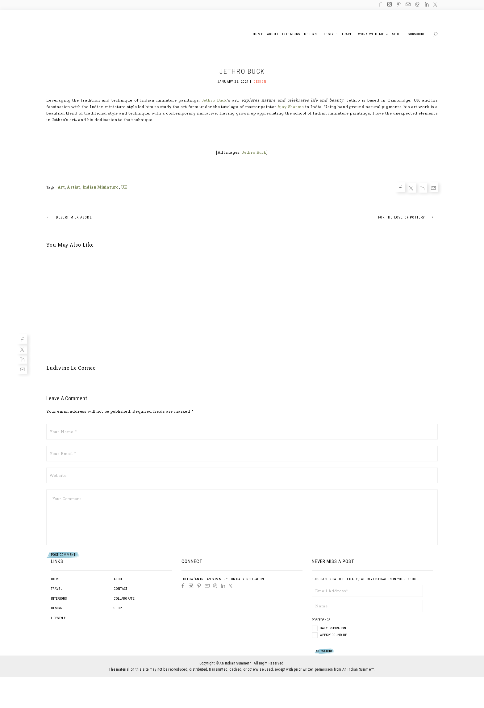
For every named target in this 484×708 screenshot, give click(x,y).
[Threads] (215, 586)
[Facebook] (22, 339)
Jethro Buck (214, 100)
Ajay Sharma (290, 106)
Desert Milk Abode (69, 217)
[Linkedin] (22, 359)
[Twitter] (22, 349)
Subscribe (416, 34)
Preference (321, 620)
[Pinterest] (199, 586)
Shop (118, 608)
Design (259, 82)
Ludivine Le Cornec (71, 367)
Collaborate (124, 599)
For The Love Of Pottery (408, 217)
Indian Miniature (100, 187)
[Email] (22, 369)
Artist (73, 187)
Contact (120, 589)
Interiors (59, 599)
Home (55, 579)
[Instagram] (191, 586)
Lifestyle (58, 618)
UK (124, 187)
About (119, 579)
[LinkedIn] (223, 586)
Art (61, 187)
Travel (56, 589)
